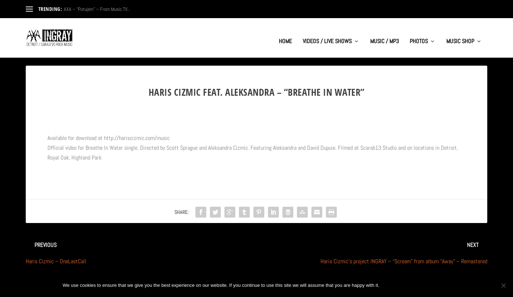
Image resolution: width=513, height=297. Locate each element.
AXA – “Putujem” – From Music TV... (97, 9)
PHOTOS (419, 35)
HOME (285, 35)
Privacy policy (426, 285)
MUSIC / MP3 (384, 35)
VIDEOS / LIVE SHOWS (327, 35)
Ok (390, 285)
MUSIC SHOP (460, 35)
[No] (503, 285)
